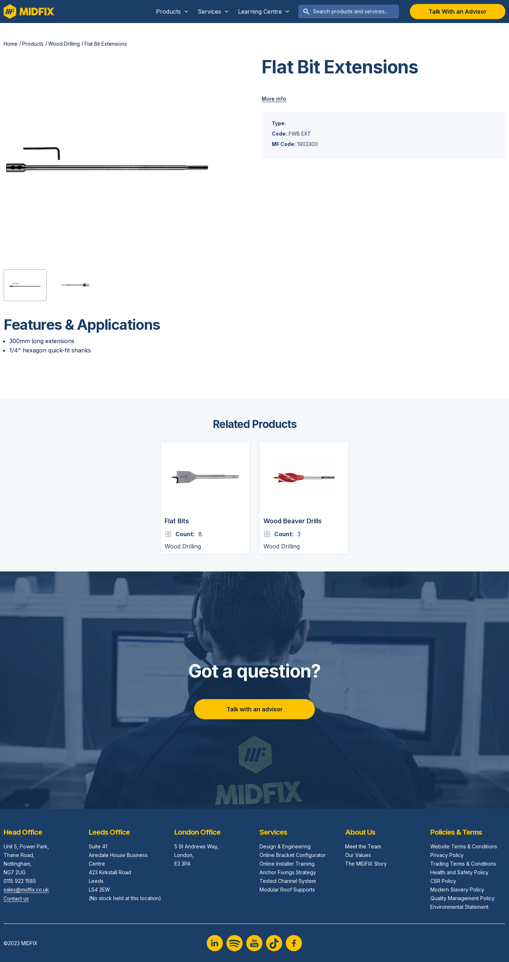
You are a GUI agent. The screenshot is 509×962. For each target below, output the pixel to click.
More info (274, 99)
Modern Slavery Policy (457, 889)
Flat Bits (177, 521)
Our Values (358, 855)
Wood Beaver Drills (292, 521)
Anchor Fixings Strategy (288, 872)
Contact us (16, 898)
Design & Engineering (285, 846)
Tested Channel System (288, 881)
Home (11, 44)
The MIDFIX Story (366, 864)
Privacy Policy (447, 855)
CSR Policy (443, 881)
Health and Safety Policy (459, 872)
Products (32, 44)
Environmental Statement (459, 907)
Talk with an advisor (254, 709)
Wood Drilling (64, 44)
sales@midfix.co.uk (26, 889)
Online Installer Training (287, 864)
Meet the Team (363, 846)
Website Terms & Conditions (463, 846)
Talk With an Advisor (457, 11)
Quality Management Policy (462, 898)
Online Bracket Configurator (293, 855)
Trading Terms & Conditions (463, 864)
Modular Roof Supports (287, 889)
